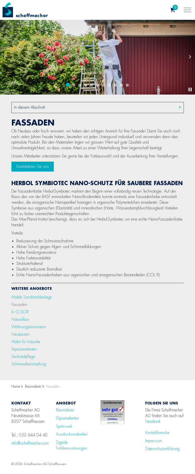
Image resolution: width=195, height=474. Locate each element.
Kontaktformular (157, 432)
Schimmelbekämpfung (28, 364)
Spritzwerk (64, 426)
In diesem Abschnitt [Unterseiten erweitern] (97, 107)
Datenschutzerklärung (162, 448)
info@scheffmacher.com (30, 443)
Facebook (153, 421)
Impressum (153, 440)
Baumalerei (65, 410)
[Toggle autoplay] (190, 90)
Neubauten (20, 334)
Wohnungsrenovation (28, 326)
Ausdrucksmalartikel (71, 434)
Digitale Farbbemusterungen (71, 445)
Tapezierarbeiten (24, 349)
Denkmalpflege (23, 356)
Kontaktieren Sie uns (32, 166)
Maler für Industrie (25, 341)
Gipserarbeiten (67, 418)
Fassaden (19, 304)
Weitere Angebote (31, 288)
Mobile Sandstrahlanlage (31, 297)
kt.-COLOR (19, 312)
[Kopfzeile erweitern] (187, 10)
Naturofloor (20, 319)
